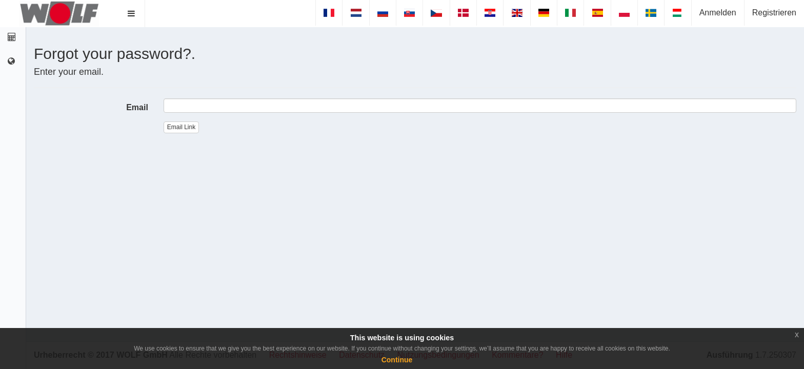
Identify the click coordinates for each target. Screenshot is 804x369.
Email (137, 107)
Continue (397, 360)
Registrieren (774, 12)
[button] (131, 13)
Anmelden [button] (717, 12)
